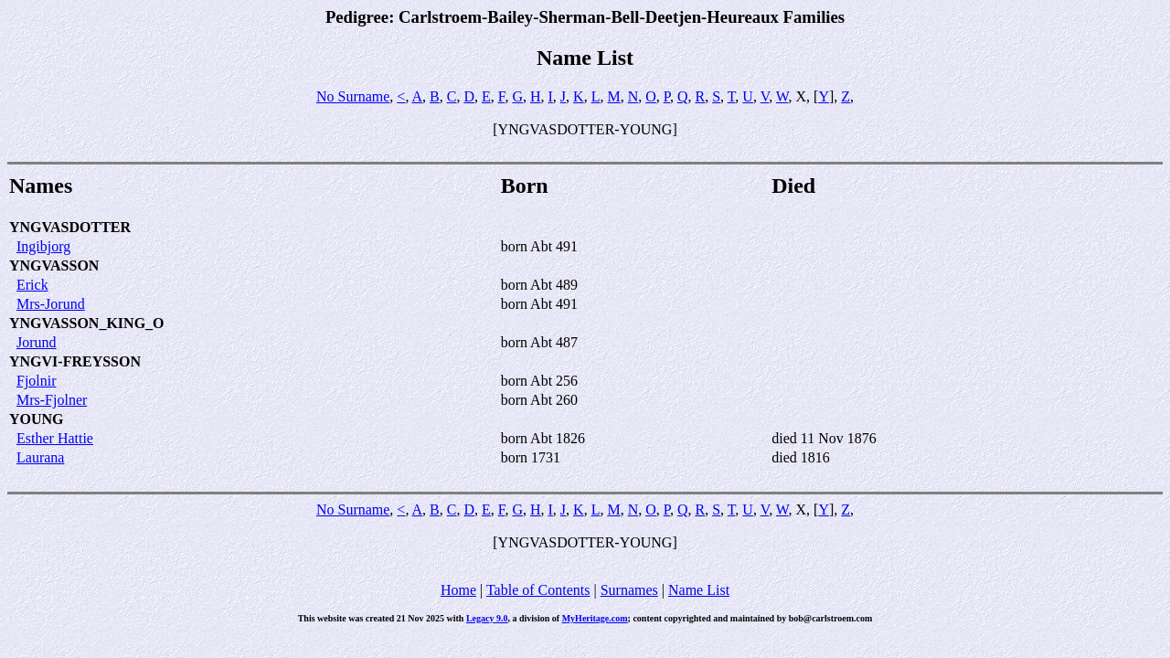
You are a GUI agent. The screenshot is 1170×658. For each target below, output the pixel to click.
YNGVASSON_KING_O (87, 323)
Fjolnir (36, 380)
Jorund (36, 342)
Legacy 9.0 (487, 618)
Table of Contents (538, 590)
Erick (32, 284)
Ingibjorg (43, 246)
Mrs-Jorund (50, 304)
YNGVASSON (54, 265)
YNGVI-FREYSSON (75, 361)
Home (458, 590)
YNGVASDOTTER (70, 227)
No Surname (352, 96)
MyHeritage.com (595, 618)
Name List (698, 590)
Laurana (40, 457)
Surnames (629, 590)
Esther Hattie (54, 438)
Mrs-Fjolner (51, 400)
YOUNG (36, 419)
